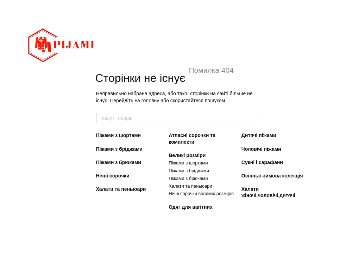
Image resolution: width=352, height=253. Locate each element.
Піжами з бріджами (119, 149)
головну (150, 100)
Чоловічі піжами (261, 149)
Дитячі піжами (258, 135)
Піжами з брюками (118, 162)
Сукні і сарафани (262, 162)
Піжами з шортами (118, 135)
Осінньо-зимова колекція (272, 176)
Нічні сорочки (113, 176)
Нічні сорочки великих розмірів (201, 193)
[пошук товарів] (252, 118)
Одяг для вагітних (191, 207)
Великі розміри (187, 155)
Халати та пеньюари (121, 189)
